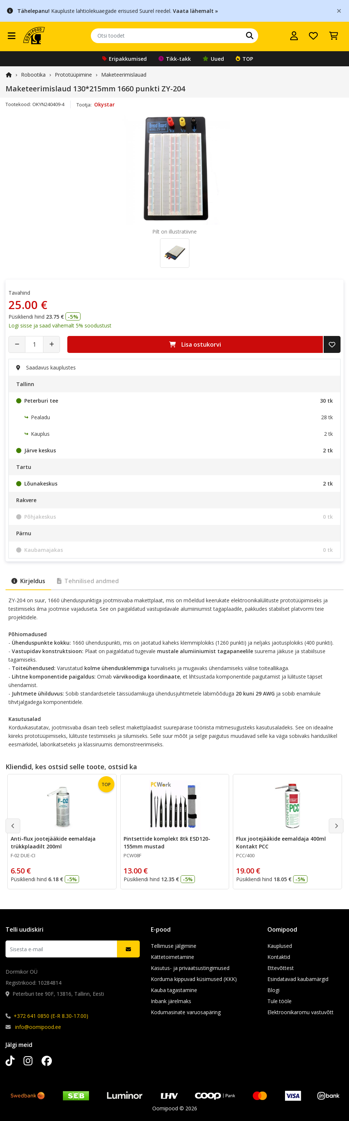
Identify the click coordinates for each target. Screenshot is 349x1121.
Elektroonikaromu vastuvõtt (300, 1012)
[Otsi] (249, 35)
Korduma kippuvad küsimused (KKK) (194, 978)
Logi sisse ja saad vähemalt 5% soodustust (59, 325)
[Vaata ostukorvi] (333, 35)
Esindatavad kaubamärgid (297, 978)
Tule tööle (279, 1001)
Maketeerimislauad (123, 74)
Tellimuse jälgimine (173, 945)
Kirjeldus (28, 581)
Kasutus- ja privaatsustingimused (190, 967)
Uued (213, 58)
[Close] (339, 10)
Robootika (33, 74)
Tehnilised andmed (88, 581)
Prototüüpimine (73, 74)
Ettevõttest (280, 967)
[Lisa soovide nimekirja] (332, 344)
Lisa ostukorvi (195, 344)
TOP (244, 58)
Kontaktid (278, 956)
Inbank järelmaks (171, 1001)
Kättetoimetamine (172, 956)
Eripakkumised (124, 58)
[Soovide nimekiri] (313, 35)
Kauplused (279, 945)
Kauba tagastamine (174, 990)
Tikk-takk (175, 58)
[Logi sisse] (294, 35)
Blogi (273, 990)
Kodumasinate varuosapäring (186, 1012)
